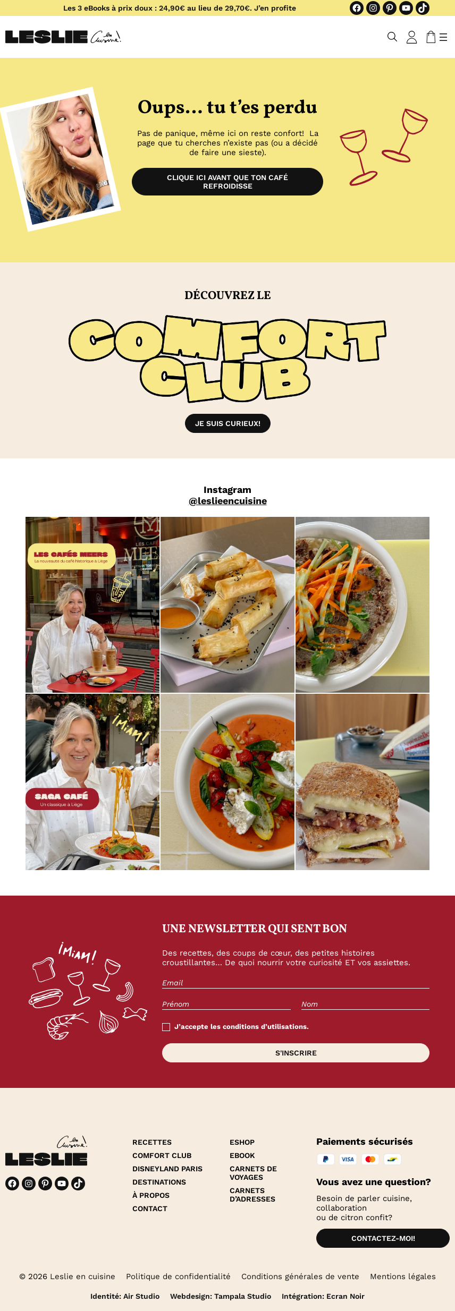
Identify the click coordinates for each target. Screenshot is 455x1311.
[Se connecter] (412, 37)
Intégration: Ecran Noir (323, 1296)
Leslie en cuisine (82, 1276)
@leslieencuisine (228, 500)
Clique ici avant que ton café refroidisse (227, 181)
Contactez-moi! (383, 1238)
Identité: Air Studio (124, 1296)
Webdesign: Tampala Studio (220, 1296)
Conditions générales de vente (300, 1276)
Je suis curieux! (227, 423)
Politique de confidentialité (178, 1276)
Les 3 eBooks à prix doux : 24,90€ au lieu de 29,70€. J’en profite (179, 8)
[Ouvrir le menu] (443, 37)
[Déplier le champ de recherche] (392, 37)
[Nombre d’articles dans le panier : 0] (429, 37)
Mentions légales (403, 1276)
